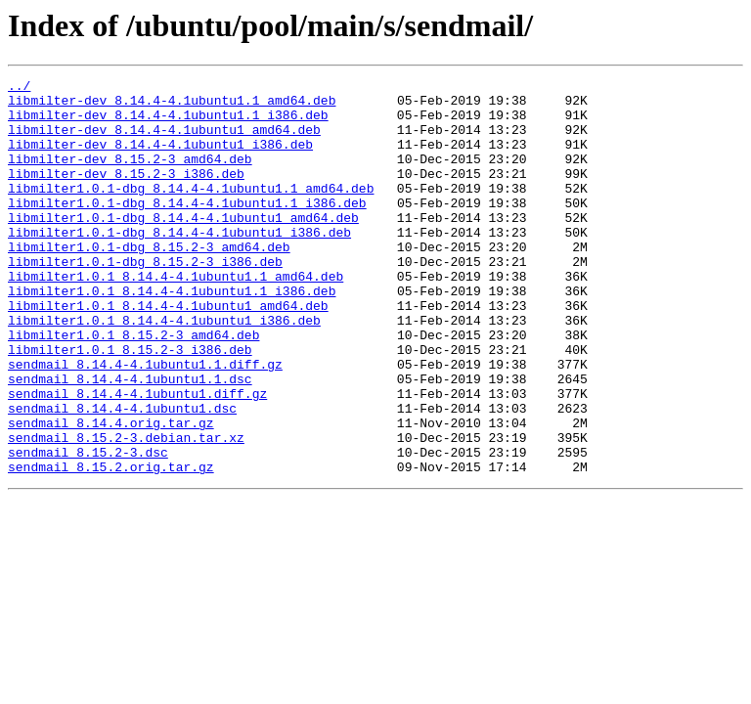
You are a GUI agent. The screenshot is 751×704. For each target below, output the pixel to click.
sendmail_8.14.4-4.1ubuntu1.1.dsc (130, 440)
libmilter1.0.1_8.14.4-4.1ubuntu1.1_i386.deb (171, 334)
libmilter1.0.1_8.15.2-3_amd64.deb (133, 387)
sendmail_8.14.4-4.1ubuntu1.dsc (122, 475)
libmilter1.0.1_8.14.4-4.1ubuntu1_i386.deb (164, 369)
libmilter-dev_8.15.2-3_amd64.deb (130, 176)
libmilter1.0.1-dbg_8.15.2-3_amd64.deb (149, 281)
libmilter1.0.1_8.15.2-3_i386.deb (130, 405)
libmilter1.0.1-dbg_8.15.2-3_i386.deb (145, 299)
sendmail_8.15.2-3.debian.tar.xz (126, 510)
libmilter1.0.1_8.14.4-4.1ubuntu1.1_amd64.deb (175, 317)
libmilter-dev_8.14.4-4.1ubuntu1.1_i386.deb (168, 123)
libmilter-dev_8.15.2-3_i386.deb (126, 193)
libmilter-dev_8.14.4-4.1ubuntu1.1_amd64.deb (171, 105)
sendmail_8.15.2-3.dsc (88, 528)
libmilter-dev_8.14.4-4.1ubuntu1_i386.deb (160, 158)
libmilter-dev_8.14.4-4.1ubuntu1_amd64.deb (164, 141)
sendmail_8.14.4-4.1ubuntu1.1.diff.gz (145, 422)
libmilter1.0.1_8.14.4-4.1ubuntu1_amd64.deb (168, 352)
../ (19, 88)
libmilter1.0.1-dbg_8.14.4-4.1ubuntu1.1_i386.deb (187, 229)
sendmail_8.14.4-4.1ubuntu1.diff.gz (137, 457)
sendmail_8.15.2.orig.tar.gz (111, 545)
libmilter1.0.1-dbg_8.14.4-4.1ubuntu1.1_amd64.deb (191, 211)
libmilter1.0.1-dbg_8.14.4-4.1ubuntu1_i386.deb (179, 264)
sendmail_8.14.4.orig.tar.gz (111, 493)
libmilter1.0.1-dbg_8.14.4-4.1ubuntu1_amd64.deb (183, 246)
